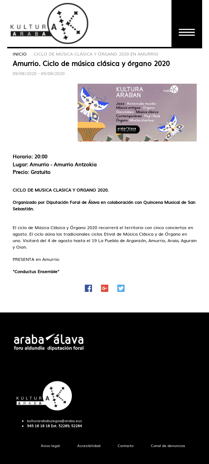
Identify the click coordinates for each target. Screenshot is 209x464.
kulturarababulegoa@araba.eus (54, 420)
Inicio (20, 54)
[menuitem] (50, 445)
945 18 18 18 (38, 425)
